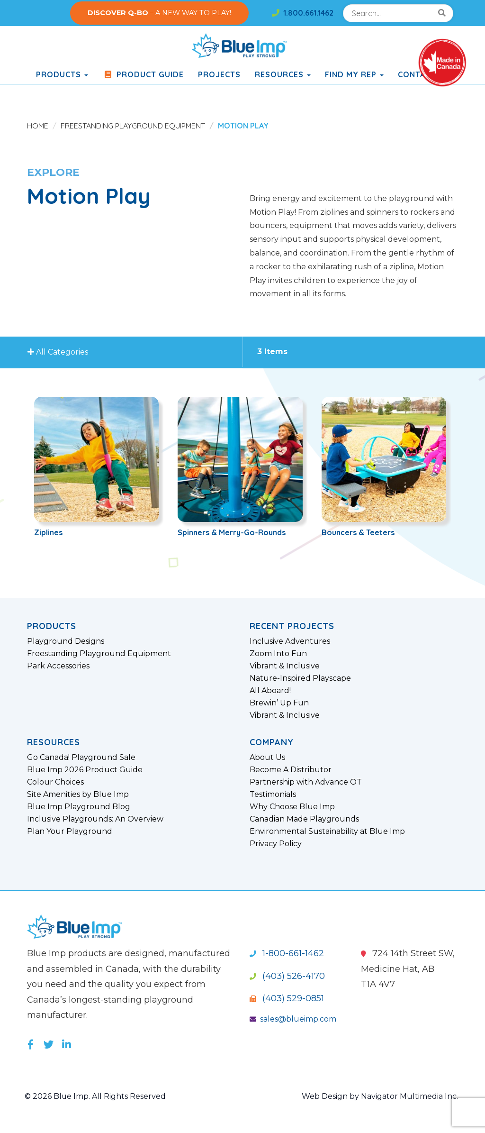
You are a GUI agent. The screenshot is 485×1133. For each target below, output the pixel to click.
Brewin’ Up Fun (279, 703)
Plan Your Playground (69, 831)
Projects (219, 74)
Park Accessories (58, 666)
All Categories (59, 352)
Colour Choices (55, 782)
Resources (283, 74)
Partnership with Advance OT (306, 782)
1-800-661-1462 (287, 953)
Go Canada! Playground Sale (81, 757)
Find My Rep (354, 74)
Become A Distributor (291, 770)
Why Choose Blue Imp (292, 807)
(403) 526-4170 (287, 976)
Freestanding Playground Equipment (133, 125)
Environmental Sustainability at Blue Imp (327, 831)
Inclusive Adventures (290, 641)
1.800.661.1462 (302, 13)
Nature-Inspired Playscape (300, 678)
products (62, 74)
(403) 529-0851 (287, 998)
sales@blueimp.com (293, 1018)
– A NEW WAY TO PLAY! (159, 13)
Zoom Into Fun (278, 654)
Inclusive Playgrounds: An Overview (95, 819)
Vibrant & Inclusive (285, 666)
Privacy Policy (276, 844)
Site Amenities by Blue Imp (78, 794)
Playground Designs (65, 641)
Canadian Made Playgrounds (304, 819)
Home (37, 125)
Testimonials (273, 794)
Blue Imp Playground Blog (78, 807)
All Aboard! (270, 690)
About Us (267, 757)
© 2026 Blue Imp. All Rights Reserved (95, 1096)
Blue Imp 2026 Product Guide (85, 770)
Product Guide (143, 74)
